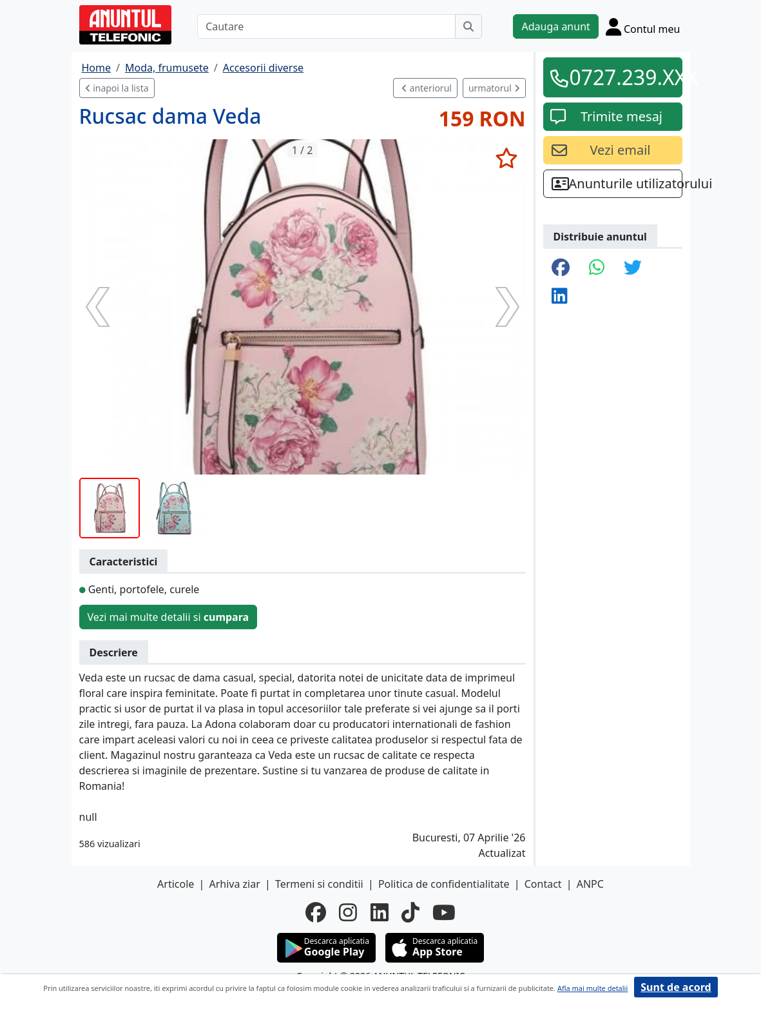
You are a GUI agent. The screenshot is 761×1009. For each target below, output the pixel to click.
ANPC (590, 884)
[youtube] (444, 912)
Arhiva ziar (234, 884)
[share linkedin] (559, 296)
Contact (543, 884)
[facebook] (315, 912)
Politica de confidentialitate (444, 884)
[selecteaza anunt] (507, 157)
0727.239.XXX (622, 77)
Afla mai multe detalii (592, 988)
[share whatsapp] (597, 268)
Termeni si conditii (319, 884)
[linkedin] (380, 912)
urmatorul (494, 88)
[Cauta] (468, 26)
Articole (175, 884)
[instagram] (348, 912)
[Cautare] (326, 26)
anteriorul (426, 88)
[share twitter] (632, 268)
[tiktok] (410, 912)
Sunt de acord (676, 987)
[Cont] (643, 26)
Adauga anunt (555, 26)
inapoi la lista (117, 88)
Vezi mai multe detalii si (168, 617)
